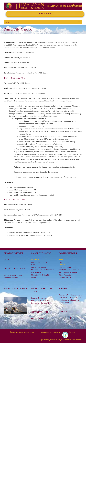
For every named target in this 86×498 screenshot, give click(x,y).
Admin (72, 332)
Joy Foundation (64, 262)
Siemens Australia (65, 277)
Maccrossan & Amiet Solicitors (42, 270)
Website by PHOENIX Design (52, 340)
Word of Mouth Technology (69, 270)
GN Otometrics (36, 272)
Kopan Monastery (11, 278)
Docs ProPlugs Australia (68, 272)
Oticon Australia (65, 275)
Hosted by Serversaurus (72, 340)
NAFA (33, 265)
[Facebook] (70, 318)
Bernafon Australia (38, 267)
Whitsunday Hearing (39, 262)
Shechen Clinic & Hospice (13, 275)
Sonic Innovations (65, 267)
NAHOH (6, 259)
